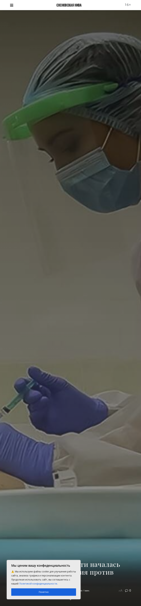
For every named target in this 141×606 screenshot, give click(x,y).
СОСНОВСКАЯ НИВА (69, 5)
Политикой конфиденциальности (38, 583)
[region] (44, 579)
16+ (128, 4)
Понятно (44, 592)
